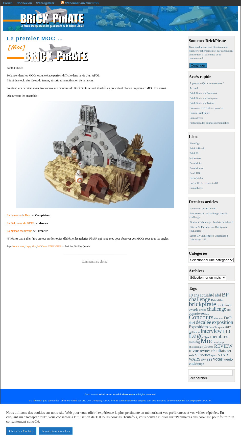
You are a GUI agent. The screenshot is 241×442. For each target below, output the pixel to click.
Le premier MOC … (35, 38)
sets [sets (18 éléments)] (191, 355)
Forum (7, 3)
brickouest (195, 158)
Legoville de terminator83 (204, 182)
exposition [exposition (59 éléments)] (222, 322)
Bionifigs (195, 143)
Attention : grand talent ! (203, 208)
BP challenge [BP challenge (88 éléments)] (208, 297)
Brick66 (194, 153)
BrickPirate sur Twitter (202, 102)
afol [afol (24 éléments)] (218, 295)
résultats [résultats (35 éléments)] (218, 350)
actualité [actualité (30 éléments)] (207, 295)
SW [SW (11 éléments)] (203, 359)
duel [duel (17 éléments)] (192, 323)
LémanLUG (196, 187)
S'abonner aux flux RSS (79, 3)
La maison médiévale (19, 231)
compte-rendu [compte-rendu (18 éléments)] (199, 313)
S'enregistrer (45, 3)
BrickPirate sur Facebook (203, 93)
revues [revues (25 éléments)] (205, 350)
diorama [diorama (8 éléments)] (218, 318)
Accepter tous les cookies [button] (56, 430)
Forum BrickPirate (200, 112)
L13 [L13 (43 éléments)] (226, 331)
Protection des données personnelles (209, 122)
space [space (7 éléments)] (214, 355)
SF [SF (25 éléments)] (197, 355)
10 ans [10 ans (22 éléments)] (194, 295)
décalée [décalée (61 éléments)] (203, 322)
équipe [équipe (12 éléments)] (199, 364)
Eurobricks (195, 163)
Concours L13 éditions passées (206, 107)
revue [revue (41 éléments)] (194, 350)
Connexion (24, 3)
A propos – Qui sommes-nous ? (207, 83)
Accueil (194, 88)
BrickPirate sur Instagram (203, 98)
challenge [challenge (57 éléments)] (216, 309)
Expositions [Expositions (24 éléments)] (198, 326)
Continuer (198, 65)
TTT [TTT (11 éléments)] (209, 359)
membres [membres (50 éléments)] (219, 336)
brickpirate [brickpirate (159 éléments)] (202, 304)
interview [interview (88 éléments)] (211, 331)
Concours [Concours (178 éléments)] (201, 317)
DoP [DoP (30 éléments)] (228, 318)
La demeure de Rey (18, 215)
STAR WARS (54, 246)
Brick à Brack (197, 148)
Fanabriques (196, 168)
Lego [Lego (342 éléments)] (196, 336)
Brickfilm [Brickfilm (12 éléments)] (217, 300)
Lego (27, 246)
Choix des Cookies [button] (21, 431)
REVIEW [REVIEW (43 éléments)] (223, 346)
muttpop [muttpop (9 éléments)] (219, 342)
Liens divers (196, 117)
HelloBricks (196, 177)
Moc (34, 246)
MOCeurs (42, 246)
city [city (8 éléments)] (229, 309)
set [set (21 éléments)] (229, 351)
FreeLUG (195, 173)
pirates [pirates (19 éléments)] (208, 346)
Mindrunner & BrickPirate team (117, 394)
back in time (18, 246)
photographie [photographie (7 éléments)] (196, 346)
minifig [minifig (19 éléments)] (194, 342)
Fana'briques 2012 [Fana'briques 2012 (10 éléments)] (220, 327)
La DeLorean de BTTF (20, 223)
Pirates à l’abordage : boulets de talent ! (211, 222)
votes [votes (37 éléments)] (218, 359)
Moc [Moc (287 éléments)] (207, 341)
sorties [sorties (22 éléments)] (205, 355)
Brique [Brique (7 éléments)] (202, 309)
